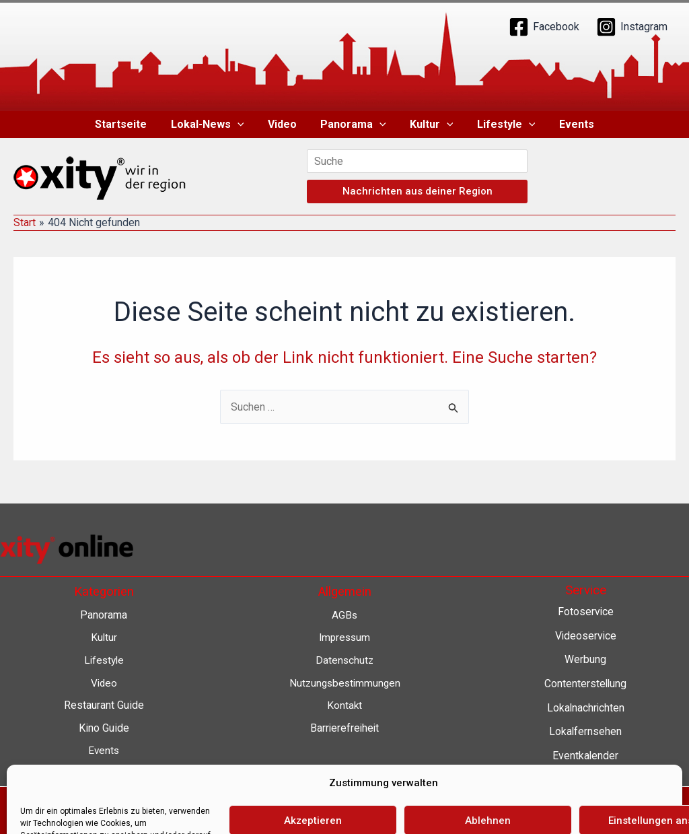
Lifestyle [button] (501, 124)
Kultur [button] (429, 124)
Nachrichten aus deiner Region (417, 191)
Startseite (127, 124)
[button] (241, 124)
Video (284, 124)
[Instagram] (631, 27)
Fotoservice (585, 611)
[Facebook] (544, 27)
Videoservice (585, 635)
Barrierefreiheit (345, 728)
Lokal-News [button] (211, 124)
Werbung (585, 659)
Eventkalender (585, 755)
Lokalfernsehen (585, 731)
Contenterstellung (585, 683)
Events (569, 124)
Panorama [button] (353, 124)
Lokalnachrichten (585, 707)
